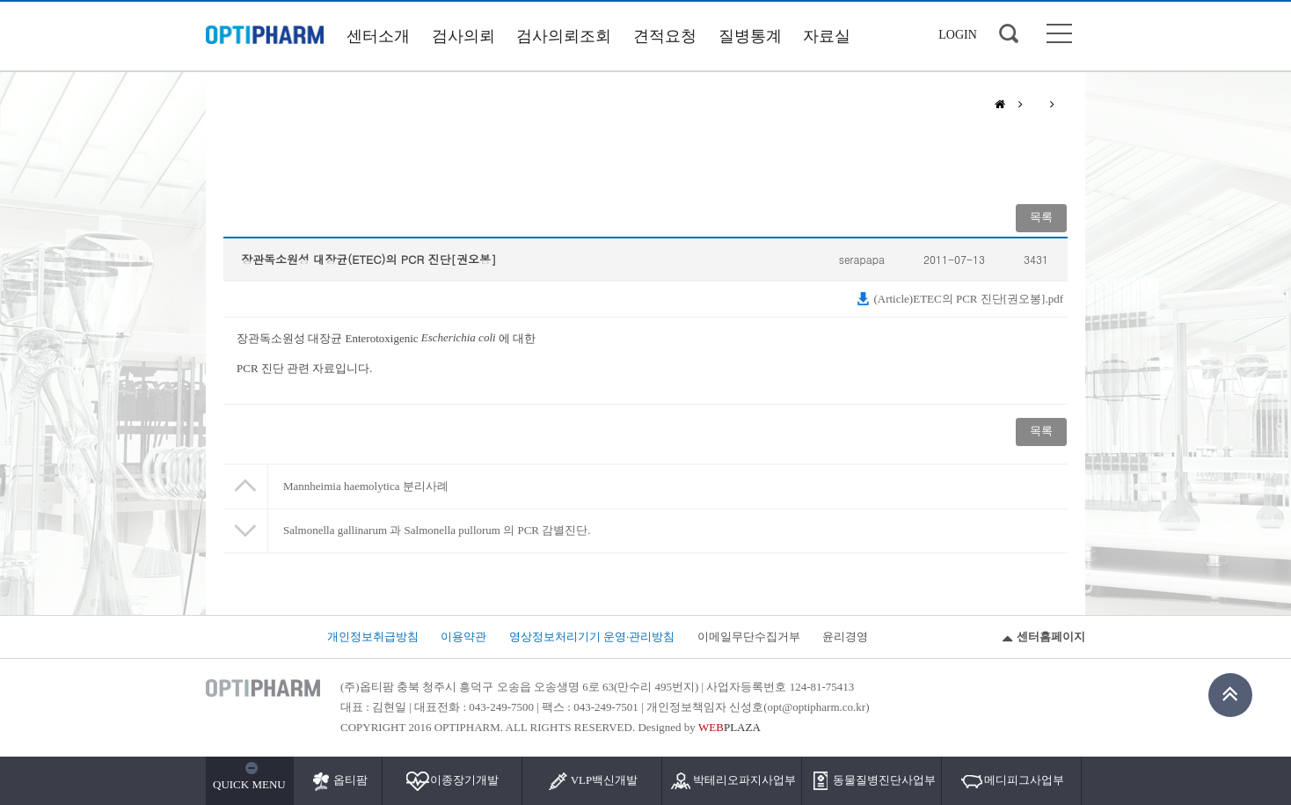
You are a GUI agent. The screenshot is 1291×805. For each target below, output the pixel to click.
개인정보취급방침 (373, 636)
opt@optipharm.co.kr (817, 707)
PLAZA (729, 727)
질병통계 (750, 36)
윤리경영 (845, 636)
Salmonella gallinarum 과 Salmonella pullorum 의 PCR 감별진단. (437, 530)
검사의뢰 (463, 36)
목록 (1041, 216)
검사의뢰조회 (563, 36)
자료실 (826, 36)
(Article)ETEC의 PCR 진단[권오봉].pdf (959, 298)
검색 (1008, 33)
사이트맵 (1059, 33)
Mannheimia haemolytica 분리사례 (366, 486)
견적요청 (665, 36)
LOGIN (957, 34)
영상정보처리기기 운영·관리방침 (592, 636)
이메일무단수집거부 (748, 636)
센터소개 (378, 36)
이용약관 (463, 636)
